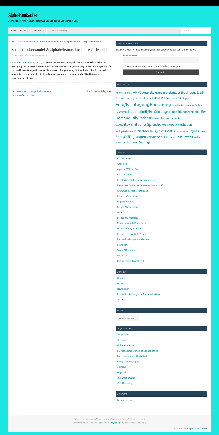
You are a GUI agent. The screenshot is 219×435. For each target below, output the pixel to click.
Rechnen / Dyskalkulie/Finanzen (133, 234)
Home (120, 278)
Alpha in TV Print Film (28, 41)
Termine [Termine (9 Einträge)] (171, 137)
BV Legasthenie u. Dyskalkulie (132, 356)
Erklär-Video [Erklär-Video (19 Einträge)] (160, 98)
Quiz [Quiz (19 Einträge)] (194, 131)
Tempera (190, 428)
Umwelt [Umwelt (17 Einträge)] (187, 137)
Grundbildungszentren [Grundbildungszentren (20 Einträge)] (182, 112)
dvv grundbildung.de (128, 361)
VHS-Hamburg (124, 383)
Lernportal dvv (124, 400)
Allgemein (122, 163)
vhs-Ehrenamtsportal (128, 377)
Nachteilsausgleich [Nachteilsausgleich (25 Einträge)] (151, 131)
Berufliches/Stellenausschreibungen (136, 180)
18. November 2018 (37, 55)
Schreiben (122, 245)
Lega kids (122, 372)
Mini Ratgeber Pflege (98, 91)
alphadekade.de (125, 345)
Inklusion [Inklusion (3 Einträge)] (156, 118)
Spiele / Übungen (126, 250)
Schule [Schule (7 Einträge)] (201, 131)
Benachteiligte (124, 174)
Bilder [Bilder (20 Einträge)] (176, 93)
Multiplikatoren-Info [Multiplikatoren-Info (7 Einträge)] (126, 131)
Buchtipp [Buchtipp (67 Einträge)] (188, 92)
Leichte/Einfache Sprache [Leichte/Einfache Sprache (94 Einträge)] (138, 124)
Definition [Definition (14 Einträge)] (122, 98)
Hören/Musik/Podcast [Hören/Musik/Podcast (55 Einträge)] (134, 118)
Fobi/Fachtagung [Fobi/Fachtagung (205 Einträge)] (132, 104)
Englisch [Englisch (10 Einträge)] (134, 98)
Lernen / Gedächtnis (127, 207)
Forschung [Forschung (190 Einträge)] (160, 104)
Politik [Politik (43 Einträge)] (170, 131)
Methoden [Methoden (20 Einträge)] (185, 125)
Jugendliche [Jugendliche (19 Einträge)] (168, 118)
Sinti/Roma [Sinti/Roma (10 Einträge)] (153, 137)
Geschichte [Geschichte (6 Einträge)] (121, 112)
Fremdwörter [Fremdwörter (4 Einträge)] (177, 105)
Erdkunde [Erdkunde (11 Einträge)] (146, 98)
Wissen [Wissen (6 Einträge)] (134, 142)
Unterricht (122, 255)
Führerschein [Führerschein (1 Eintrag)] (189, 105)
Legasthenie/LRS (126, 201)
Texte (120, 299)
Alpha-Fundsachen (23, 15)
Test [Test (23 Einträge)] (179, 137)
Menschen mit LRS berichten (131, 223)
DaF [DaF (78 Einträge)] (200, 92)
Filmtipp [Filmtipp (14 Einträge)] (183, 98)
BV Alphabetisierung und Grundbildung (137, 351)
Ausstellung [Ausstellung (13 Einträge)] (150, 93)
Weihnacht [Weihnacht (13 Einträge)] (123, 142)
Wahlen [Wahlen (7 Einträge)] (198, 137)
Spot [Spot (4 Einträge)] (163, 137)
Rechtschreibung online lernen (133, 239)
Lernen (120, 283)
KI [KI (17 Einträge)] (178, 118)
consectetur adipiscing (109, 422)
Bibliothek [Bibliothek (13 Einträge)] (165, 93)
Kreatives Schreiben (127, 196)
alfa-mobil (122, 340)
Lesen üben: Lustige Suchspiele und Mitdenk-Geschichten (32, 93)
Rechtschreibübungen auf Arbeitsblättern (139, 294)
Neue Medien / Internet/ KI (130, 228)
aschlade (19, 55)
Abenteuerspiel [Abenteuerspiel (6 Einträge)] (124, 92)
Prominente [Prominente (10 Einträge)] (183, 131)
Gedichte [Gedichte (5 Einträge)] (199, 105)
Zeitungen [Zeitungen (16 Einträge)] (145, 142)
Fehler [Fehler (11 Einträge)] (173, 98)
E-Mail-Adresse (130, 55)
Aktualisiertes (124, 158)
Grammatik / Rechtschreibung (132, 191)
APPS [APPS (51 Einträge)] (137, 92)
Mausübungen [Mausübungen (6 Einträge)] (169, 125)
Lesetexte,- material (127, 217)
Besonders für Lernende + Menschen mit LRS (140, 185)
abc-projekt (123, 334)
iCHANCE (122, 367)
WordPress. (202, 428)
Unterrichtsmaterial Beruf (130, 261)
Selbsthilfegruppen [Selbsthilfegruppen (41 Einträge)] (131, 137)
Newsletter (123, 288)
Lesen (120, 212)
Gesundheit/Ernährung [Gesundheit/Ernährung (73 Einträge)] (147, 111)
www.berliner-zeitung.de (25, 62)
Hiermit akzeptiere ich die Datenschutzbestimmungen (152, 66)
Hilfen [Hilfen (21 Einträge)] (202, 112)
